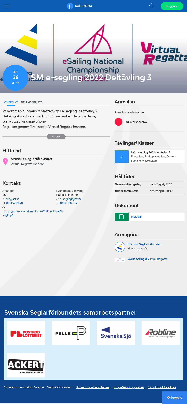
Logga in (171, 6)
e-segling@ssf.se (71, 199)
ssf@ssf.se (12, 199)
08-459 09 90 (14, 204)
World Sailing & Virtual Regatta (147, 259)
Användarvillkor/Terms (92, 388)
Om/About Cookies (162, 388)
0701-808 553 (68, 204)
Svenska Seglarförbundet (144, 244)
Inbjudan (136, 217)
